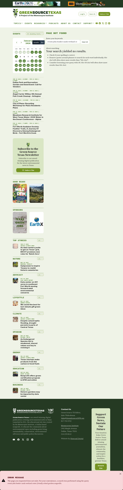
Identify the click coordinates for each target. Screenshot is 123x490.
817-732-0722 (66, 421)
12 (20, 61)
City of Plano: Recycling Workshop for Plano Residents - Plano (27, 105)
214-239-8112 (66, 434)
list (42, 42)
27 (24, 70)
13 (24, 61)
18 (16, 65)
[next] (21, 42)
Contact (77, 23)
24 (40, 65)
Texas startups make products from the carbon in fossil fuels (30, 361)
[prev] (16, 42)
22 (32, 65)
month (36, 42)
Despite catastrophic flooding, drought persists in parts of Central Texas (30, 324)
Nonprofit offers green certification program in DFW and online (30, 378)
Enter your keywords (54, 38)
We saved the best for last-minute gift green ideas (30, 307)
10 (40, 57)
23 (36, 65)
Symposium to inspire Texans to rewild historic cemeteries (30, 268)
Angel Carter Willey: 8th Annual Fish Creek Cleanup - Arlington (27, 95)
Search (92, 14)
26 (20, 70)
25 (16, 70)
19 (20, 65)
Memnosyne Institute (70, 425)
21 (28, 65)
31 (28, 52)
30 (24, 52)
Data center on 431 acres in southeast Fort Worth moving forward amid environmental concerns (29, 287)
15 (32, 61)
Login (82, 14)
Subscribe (104, 14)
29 (20, 52)
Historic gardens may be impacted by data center (30, 394)
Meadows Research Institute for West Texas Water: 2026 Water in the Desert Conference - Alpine (28, 117)
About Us (66, 23)
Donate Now (101, 467)
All (34, 34)
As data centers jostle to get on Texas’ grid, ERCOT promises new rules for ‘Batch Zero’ (30, 251)
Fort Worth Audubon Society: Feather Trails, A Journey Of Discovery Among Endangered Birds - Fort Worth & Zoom (26, 130)
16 (36, 61)
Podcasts (54, 23)
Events (28, 23)
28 (16, 52)
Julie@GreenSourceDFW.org (72, 418)
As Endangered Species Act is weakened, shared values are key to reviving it (28, 343)
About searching (52, 48)
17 (40, 61)
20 (24, 65)
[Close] (120, 474)
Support (87, 23)
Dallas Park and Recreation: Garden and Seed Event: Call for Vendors (27, 84)
